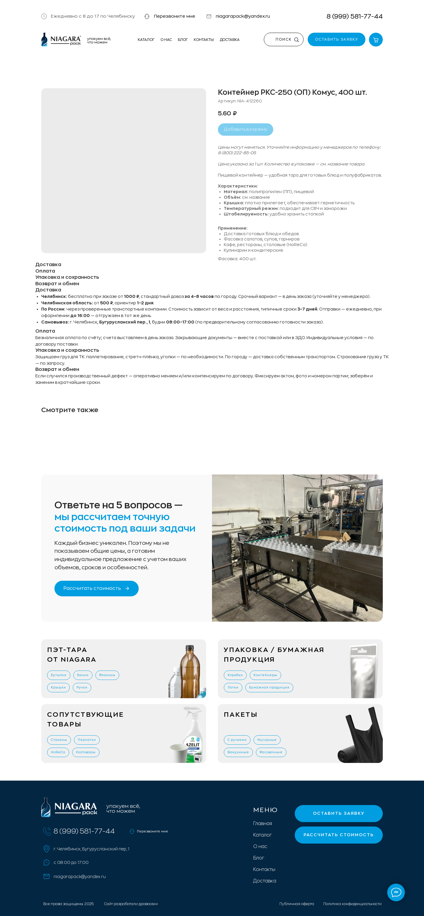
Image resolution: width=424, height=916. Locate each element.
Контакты (204, 40)
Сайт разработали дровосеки (131, 904)
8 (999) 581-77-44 (355, 16)
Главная (262, 823)
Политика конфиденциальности (352, 904)
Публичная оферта (296, 904)
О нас (166, 40)
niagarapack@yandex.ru (243, 16)
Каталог (146, 40)
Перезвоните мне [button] (174, 16)
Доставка (230, 40)
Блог (183, 40)
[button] (147, 16)
